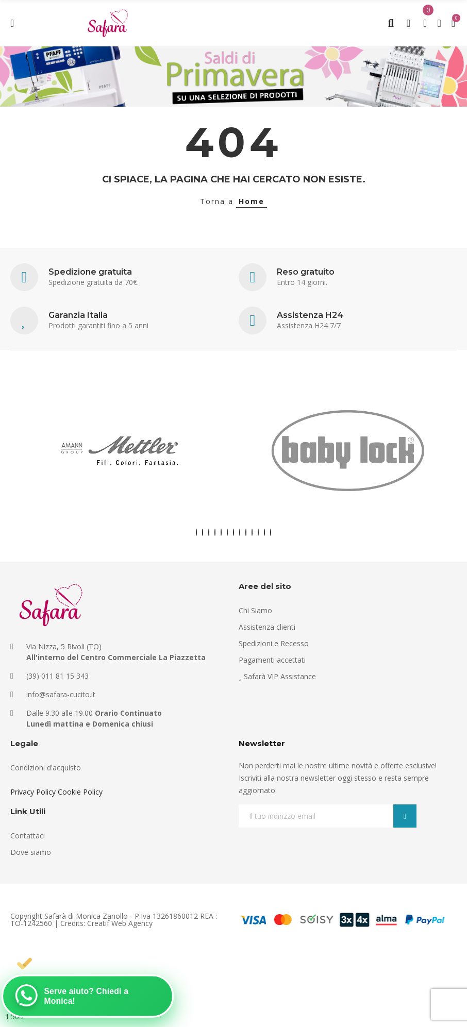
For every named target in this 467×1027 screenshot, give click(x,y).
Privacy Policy (33, 792)
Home (251, 201)
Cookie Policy (80, 792)
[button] (196, 532)
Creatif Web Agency (120, 923)
